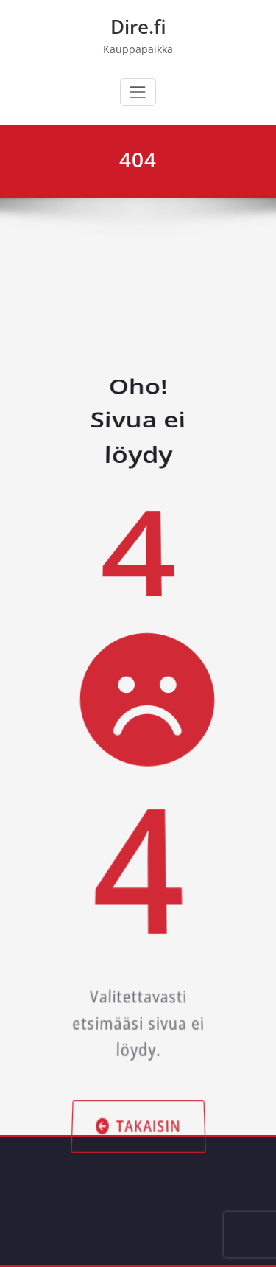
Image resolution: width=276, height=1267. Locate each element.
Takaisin (138, 1122)
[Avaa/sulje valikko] (137, 92)
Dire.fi (138, 26)
